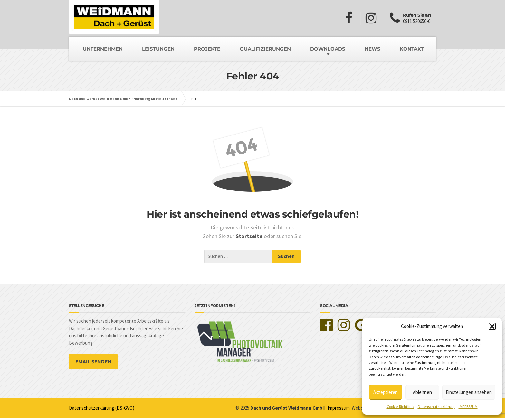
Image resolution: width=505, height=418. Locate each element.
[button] (492, 326)
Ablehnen (422, 392)
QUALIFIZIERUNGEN (265, 49)
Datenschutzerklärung (436, 406)
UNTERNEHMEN (103, 49)
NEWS (372, 49)
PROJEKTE (207, 49)
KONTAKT (412, 49)
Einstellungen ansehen (469, 392)
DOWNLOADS (327, 49)
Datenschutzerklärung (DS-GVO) (101, 408)
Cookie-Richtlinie (400, 406)
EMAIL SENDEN (93, 362)
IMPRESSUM (468, 406)
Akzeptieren (385, 392)
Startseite (250, 236)
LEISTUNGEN (158, 49)
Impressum (339, 408)
